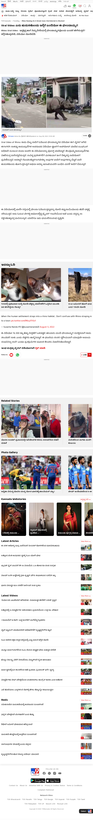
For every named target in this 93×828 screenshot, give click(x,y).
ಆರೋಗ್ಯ (79, 11)
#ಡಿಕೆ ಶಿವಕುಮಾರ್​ (10, 15)
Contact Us (13, 785)
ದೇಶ (55, 11)
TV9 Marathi (27, 799)
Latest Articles (10, 541)
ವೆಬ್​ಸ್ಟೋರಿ (42, 15)
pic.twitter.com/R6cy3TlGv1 (23, 321)
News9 (3, 1)
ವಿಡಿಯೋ (24, 15)
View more (85, 541)
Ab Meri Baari (84, 15)
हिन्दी (9, 1)
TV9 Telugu (37, 799)
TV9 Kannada (6, 21)
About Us (23, 785)
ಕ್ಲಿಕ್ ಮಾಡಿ (40, 348)
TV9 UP (41, 804)
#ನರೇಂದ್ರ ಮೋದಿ (70, 15)
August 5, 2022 (47, 327)
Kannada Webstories (13, 499)
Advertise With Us (36, 785)
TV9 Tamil (81, 799)
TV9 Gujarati (60, 799)
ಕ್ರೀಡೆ (50, 11)
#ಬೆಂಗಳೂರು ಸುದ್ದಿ (54, 15)
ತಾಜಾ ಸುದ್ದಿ (9, 11)
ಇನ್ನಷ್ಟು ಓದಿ (85, 499)
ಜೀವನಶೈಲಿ (70, 11)
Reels (4, 700)
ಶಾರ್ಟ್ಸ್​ (32, 15)
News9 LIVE (50, 804)
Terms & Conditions (74, 785)
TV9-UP (66, 1)
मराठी (21, 1)
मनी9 (59, 1)
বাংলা (34, 1)
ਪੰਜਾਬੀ (40, 1)
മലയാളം (53, 1)
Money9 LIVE (62, 804)
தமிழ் (46, 1)
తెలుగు (15, 1)
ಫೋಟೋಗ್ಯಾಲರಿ (40, 11)
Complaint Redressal (46, 790)
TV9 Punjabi (71, 799)
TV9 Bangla (48, 799)
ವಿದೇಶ (61, 11)
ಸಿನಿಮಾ (24, 11)
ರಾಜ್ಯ (17, 11)
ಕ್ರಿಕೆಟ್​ (30, 11)
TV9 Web (11, 136)
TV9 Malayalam (30, 804)
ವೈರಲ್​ (86, 11)
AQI (69, 6)
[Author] (4, 136)
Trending (16, 21)
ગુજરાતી (28, 1)
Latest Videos (9, 595)
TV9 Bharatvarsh (13, 799)
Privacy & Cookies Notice (55, 785)
